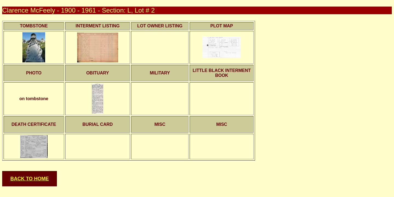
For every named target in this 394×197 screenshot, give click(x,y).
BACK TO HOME (29, 178)
